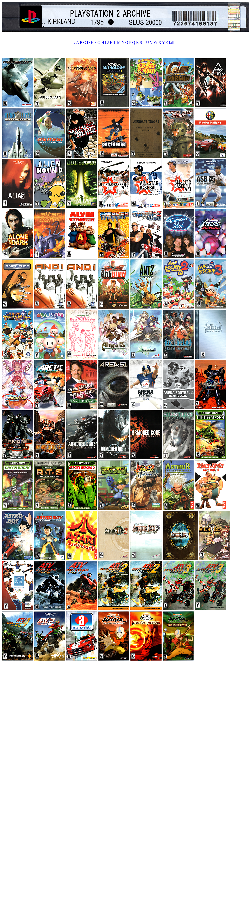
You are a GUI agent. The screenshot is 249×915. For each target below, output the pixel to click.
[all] (172, 42)
